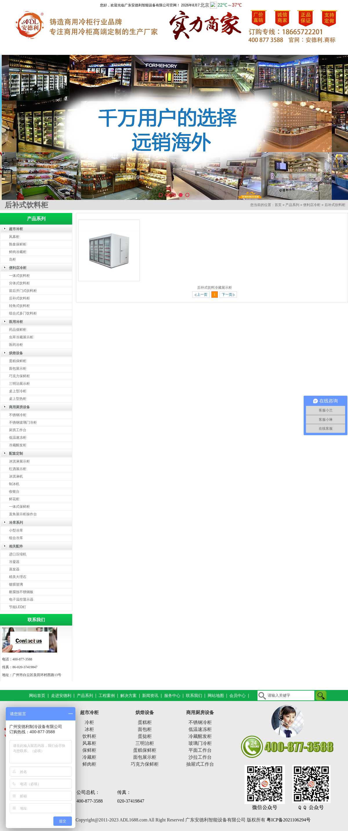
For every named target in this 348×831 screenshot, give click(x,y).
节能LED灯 (17, 607)
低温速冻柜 (17, 438)
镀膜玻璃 (16, 584)
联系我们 (326, 48)
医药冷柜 (16, 345)
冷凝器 (14, 562)
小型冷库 (16, 530)
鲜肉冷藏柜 (17, 252)
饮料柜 (89, 736)
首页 (278, 205)
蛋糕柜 (145, 722)
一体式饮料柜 (19, 276)
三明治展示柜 (19, 384)
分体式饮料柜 (19, 283)
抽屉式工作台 (200, 764)
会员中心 (237, 695)
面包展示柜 (17, 368)
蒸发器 (14, 569)
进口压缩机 (17, 554)
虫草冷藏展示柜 (21, 337)
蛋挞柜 (145, 736)
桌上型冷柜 (17, 391)
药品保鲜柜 (17, 330)
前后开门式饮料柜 (23, 291)
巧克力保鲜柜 (19, 376)
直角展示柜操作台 (23, 514)
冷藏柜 (89, 757)
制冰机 (14, 484)
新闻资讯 (239, 48)
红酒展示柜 (17, 469)
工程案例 (152, 48)
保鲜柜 (89, 750)
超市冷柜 (89, 712)
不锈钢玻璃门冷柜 (23, 422)
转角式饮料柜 (19, 306)
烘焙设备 (144, 712)
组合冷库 (16, 538)
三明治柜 (144, 743)
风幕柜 (14, 237)
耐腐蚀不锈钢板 (21, 592)
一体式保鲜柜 (19, 507)
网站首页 (21, 48)
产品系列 (108, 48)
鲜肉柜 (89, 764)
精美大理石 (17, 577)
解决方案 (195, 48)
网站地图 (216, 695)
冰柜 (89, 729)
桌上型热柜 (17, 399)
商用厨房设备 (200, 712)
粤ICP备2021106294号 (289, 819)
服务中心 (282, 48)
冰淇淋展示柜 (19, 461)
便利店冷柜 (311, 205)
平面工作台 (200, 750)
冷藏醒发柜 (17, 445)
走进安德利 (65, 48)
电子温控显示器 (21, 599)
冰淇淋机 (16, 476)
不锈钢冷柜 (17, 415)
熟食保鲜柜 (17, 244)
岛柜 (12, 259)
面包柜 (145, 729)
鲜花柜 (14, 499)
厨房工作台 (17, 430)
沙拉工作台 (200, 757)
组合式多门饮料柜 (23, 313)
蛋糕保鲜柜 (17, 361)
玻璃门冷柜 (200, 743)
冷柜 (89, 722)
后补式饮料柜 (335, 205)
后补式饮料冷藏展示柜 (214, 288)
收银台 (14, 491)
